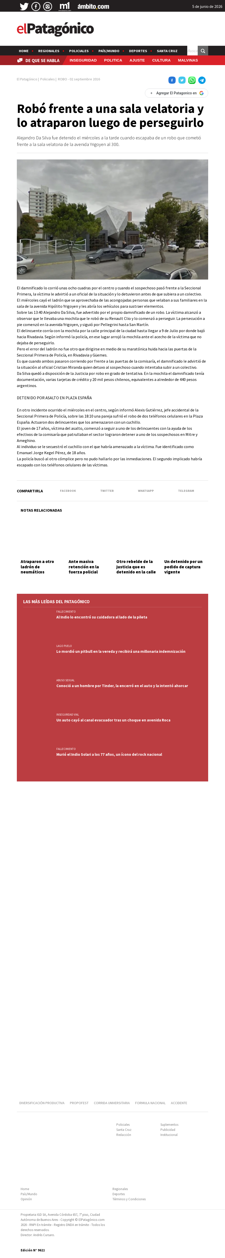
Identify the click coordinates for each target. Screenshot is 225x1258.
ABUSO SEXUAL (65, 680)
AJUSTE (137, 60)
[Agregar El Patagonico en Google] (176, 93)
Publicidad (167, 1130)
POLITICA (113, 60)
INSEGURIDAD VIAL (67, 714)
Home (24, 51)
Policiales (79, 51)
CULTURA (161, 60)
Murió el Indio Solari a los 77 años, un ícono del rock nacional (109, 754)
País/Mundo (108, 51)
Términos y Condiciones (129, 1199)
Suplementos (169, 1124)
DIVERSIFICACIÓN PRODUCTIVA (42, 1103)
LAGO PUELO (64, 646)
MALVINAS (188, 60)
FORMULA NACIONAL (150, 1103)
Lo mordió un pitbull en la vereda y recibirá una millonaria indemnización (120, 651)
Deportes (138, 51)
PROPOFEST (79, 1103)
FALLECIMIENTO (66, 611)
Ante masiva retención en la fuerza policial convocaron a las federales (85, 572)
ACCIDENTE (179, 1103)
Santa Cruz (167, 51)
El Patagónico (27, 79)
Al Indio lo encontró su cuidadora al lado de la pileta (101, 617)
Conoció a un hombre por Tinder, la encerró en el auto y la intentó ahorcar (122, 685)
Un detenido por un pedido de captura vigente (183, 567)
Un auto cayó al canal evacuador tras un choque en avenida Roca (113, 720)
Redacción (123, 1135)
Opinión (26, 1199)
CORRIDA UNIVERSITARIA (112, 1103)
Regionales (48, 51)
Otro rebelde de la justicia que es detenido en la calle (136, 567)
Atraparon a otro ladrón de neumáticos (37, 567)
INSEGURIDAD (83, 60)
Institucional (169, 1135)
